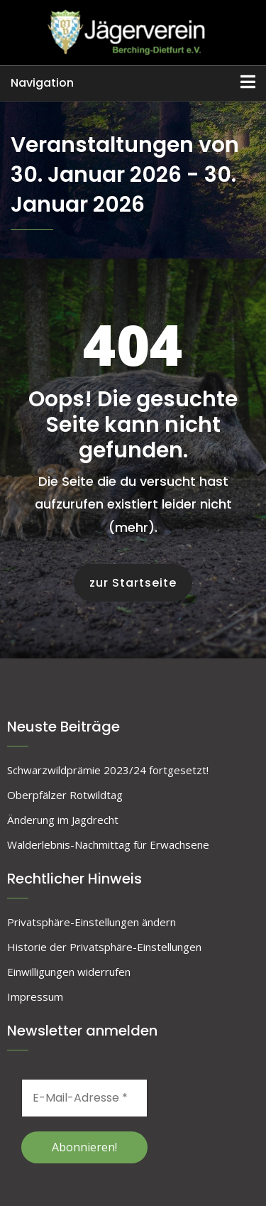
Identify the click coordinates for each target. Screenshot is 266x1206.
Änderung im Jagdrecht (62, 820)
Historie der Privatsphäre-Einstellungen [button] (104, 947)
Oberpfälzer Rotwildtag (65, 795)
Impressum (35, 996)
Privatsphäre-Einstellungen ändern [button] (91, 922)
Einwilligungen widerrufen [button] (69, 972)
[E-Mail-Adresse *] (84, 1098)
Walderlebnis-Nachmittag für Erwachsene (108, 844)
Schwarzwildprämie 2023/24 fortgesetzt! (108, 770)
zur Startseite (133, 583)
